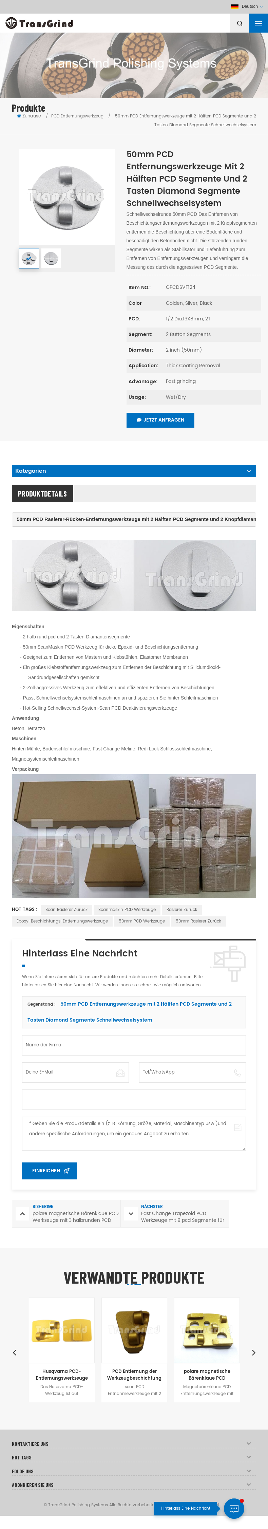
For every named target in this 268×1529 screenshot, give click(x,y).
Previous (14, 1352)
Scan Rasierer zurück (66, 910)
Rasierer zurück (182, 910)
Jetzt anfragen (160, 420)
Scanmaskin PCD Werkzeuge (127, 910)
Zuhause (29, 116)
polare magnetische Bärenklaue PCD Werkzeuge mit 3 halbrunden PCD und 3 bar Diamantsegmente (207, 1375)
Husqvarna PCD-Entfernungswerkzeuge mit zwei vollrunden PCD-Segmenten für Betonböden (62, 1375)
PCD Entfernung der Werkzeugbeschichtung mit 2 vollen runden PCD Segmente (134, 1375)
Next (254, 1352)
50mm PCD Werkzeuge (142, 921)
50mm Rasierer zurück (198, 921)
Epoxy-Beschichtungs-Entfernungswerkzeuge (62, 921)
